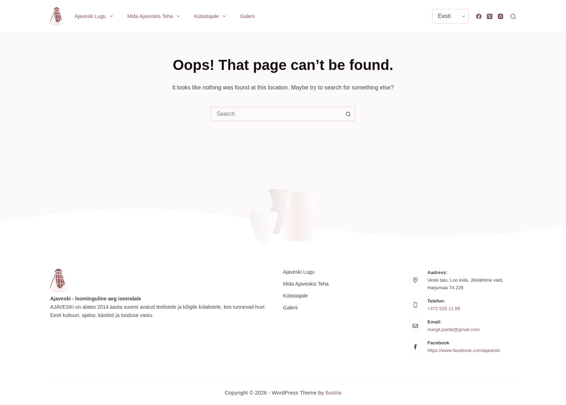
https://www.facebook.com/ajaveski (463, 350)
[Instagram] (500, 16)
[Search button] (348, 114)
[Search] (513, 16)
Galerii (247, 16)
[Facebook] (479, 16)
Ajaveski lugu (95, 16)
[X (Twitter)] (489, 16)
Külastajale (211, 16)
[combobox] (276, 114)
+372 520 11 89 (443, 308)
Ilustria (333, 392)
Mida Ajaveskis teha (155, 16)
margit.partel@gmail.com (453, 329)
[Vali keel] (450, 16)
